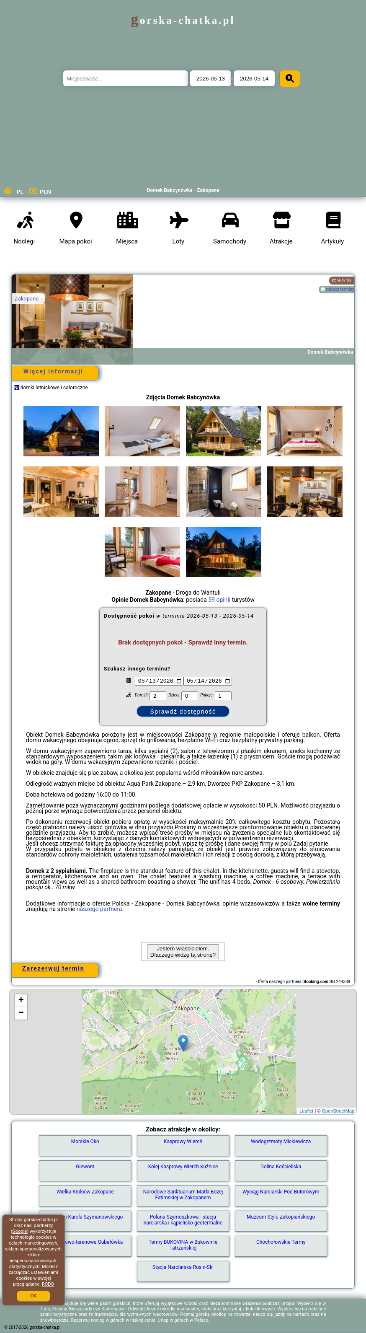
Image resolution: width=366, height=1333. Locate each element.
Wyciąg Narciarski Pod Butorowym (281, 1192)
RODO (48, 1284)
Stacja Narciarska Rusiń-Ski (183, 1267)
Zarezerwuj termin (53, 968)
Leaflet (306, 1110)
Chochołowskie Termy (281, 1242)
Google (19, 1231)
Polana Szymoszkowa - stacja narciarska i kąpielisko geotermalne (183, 1220)
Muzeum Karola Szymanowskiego (85, 1217)
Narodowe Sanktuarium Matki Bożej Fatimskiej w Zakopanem (183, 1195)
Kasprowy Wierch (183, 1141)
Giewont (85, 1167)
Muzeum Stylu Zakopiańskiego (281, 1217)
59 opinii (219, 599)
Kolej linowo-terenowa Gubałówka (85, 1242)
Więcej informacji (53, 371)
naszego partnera (99, 909)
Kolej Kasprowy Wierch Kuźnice (183, 1167)
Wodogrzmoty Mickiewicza (281, 1141)
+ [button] (21, 1000)
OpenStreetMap (338, 1110)
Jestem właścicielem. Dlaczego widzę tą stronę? (183, 951)
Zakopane (27, 298)
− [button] (21, 1013)
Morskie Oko (85, 1141)
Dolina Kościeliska (280, 1167)
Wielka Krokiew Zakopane (85, 1192)
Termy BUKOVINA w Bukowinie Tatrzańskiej (183, 1245)
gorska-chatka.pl (183, 20)
